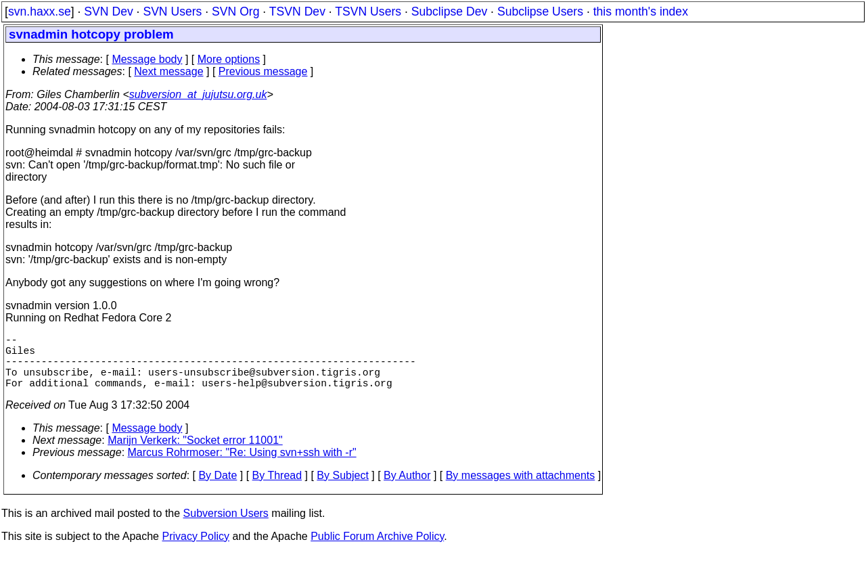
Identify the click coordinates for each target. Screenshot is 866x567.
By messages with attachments (520, 489)
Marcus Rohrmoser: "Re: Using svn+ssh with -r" (242, 466)
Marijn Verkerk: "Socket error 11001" (195, 453)
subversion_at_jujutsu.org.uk (198, 94)
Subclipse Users (540, 11)
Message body (147, 59)
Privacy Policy (195, 549)
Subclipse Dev (449, 11)
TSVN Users (368, 11)
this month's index (640, 11)
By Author (407, 489)
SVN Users (172, 11)
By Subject (342, 489)
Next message (168, 71)
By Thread (277, 489)
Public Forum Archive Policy (377, 549)
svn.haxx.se (39, 11)
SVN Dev (108, 11)
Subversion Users (226, 526)
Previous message (263, 71)
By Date (217, 489)
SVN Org (235, 11)
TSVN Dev (297, 11)
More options (229, 59)
